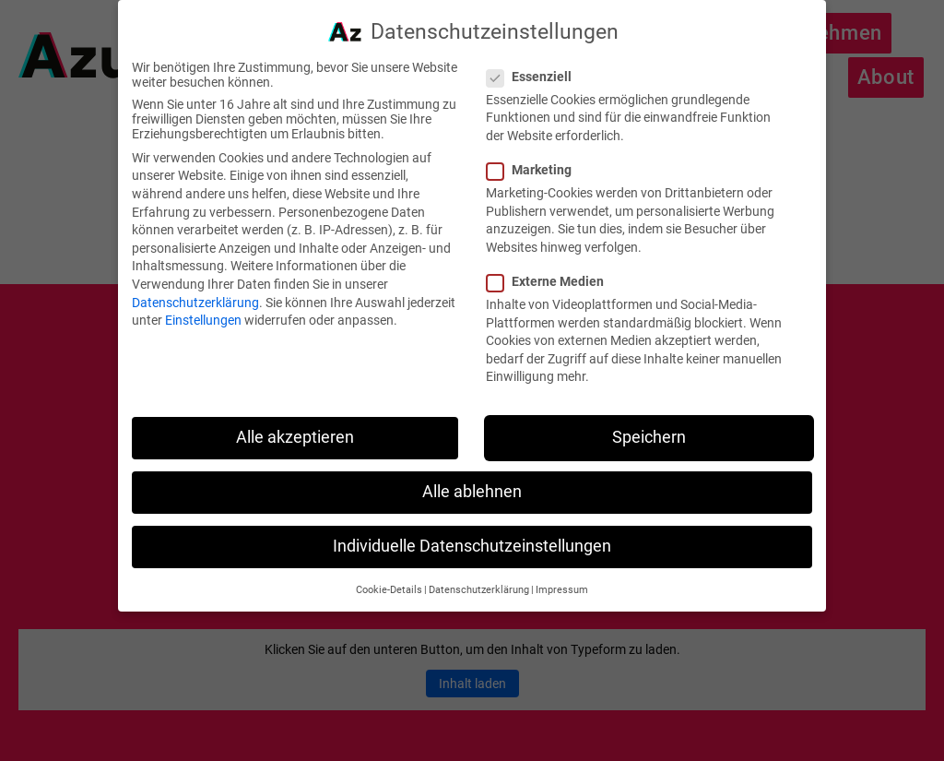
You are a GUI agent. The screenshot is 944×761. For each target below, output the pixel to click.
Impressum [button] (562, 577)
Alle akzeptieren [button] (295, 425)
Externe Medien (553, 269)
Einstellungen (203, 308)
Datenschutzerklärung (195, 289)
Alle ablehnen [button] (472, 479)
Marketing (536, 157)
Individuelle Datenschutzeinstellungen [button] (472, 534)
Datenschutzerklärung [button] (479, 577)
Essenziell (536, 63)
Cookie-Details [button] (389, 577)
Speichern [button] (649, 425)
